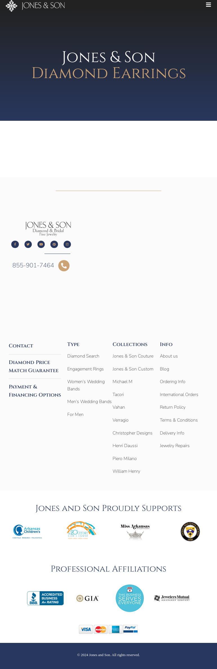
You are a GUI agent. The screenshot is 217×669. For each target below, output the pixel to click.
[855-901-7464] (64, 265)
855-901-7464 (33, 265)
